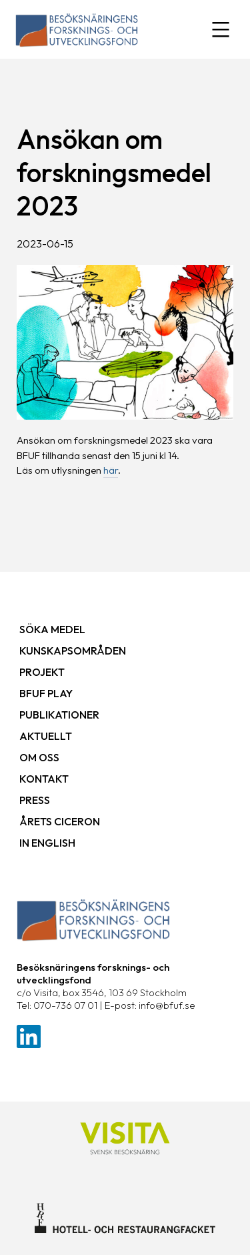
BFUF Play (46, 693)
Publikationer (59, 714)
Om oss (39, 757)
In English (47, 842)
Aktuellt (45, 736)
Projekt (42, 672)
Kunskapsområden (72, 650)
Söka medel (52, 629)
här (110, 470)
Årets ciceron (59, 821)
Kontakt (44, 778)
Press (34, 800)
